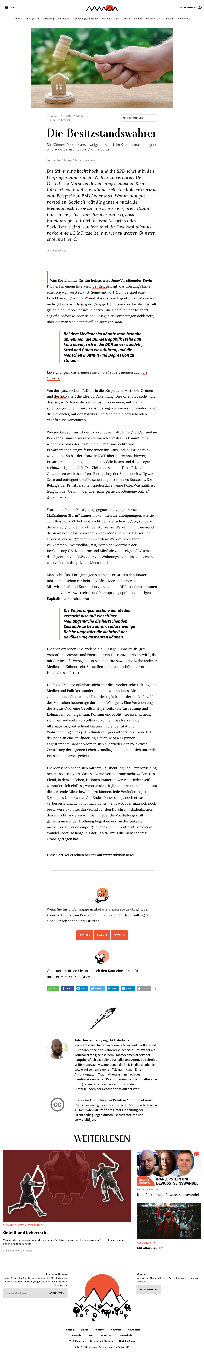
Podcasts (99, 1329)
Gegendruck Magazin (101, 1341)
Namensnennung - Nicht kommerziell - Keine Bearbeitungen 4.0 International (107, 1107)
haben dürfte (111, 661)
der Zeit (99, 286)
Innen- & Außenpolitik (26, 18)
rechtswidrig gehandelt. (66, 467)
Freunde (76, 1335)
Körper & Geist (154, 18)
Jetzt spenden (149, 1289)
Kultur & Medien (133, 18)
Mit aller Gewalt (150, 1248)
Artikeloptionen (139, 118)
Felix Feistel (59, 250)
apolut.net (111, 1064)
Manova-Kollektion (76, 977)
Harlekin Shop (127, 1341)
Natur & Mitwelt (110, 18)
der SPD (60, 396)
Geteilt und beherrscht (25, 1232)
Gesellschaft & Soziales (85, 18)
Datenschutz (125, 1335)
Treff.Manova (76, 1341)
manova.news (93, 1064)
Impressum (106, 1335)
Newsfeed (116, 1329)
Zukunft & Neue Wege (178, 18)
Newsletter (134, 1329)
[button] (53, 988)
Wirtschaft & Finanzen (56, 18)
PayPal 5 (102, 935)
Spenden (85, 935)
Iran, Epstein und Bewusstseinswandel (168, 1194)
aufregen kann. (111, 322)
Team (90, 1335)
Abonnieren (56, 1293)
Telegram (69, 1329)
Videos (84, 1329)
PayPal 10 (119, 935)
